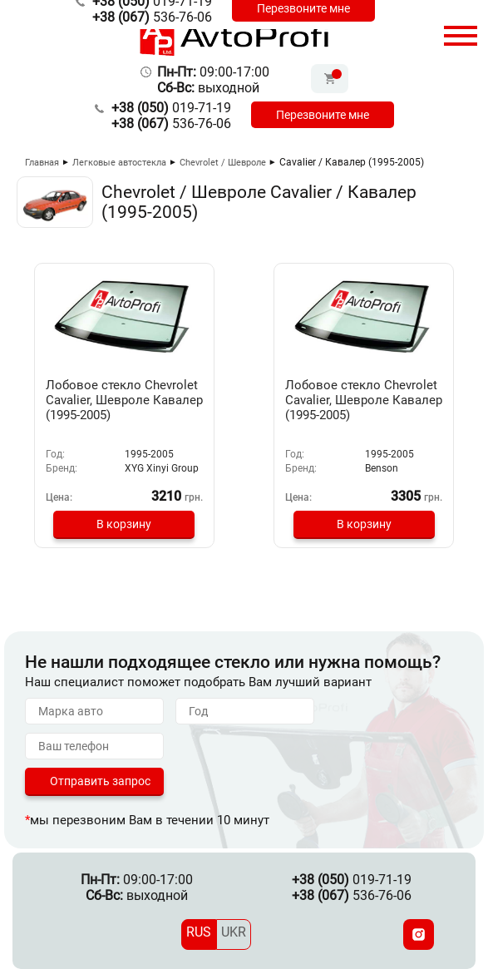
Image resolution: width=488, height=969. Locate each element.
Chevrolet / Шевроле (223, 162)
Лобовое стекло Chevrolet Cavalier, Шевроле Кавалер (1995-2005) (124, 400)
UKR (233, 932)
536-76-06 (152, 17)
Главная (42, 162)
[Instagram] (418, 934)
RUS (198, 932)
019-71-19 (171, 108)
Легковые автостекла (119, 162)
